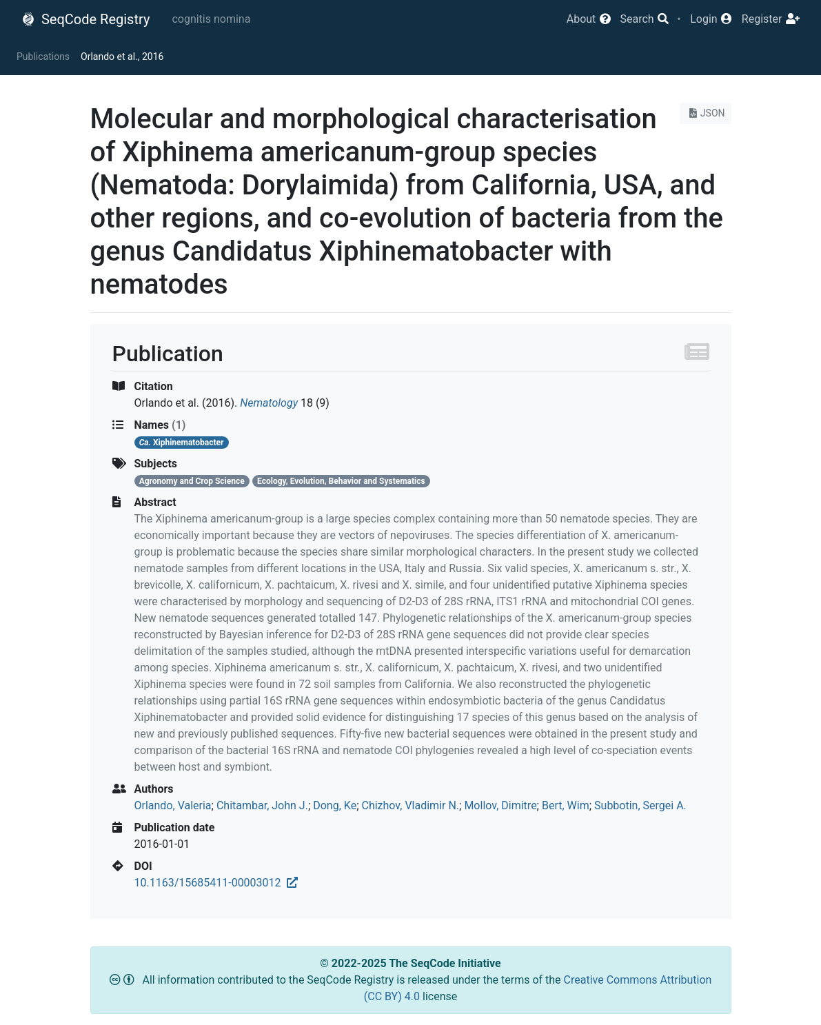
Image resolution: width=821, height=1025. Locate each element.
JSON (705, 113)
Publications (43, 56)
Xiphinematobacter (181, 442)
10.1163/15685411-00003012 (216, 882)
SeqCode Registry (85, 19)
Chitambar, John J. (262, 805)
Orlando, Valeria (173, 805)
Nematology (269, 402)
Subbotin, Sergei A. (640, 805)
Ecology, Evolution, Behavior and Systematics (341, 481)
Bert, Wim (565, 805)
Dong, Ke (334, 805)
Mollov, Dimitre (500, 805)
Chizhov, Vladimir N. (410, 805)
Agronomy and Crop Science (192, 481)
